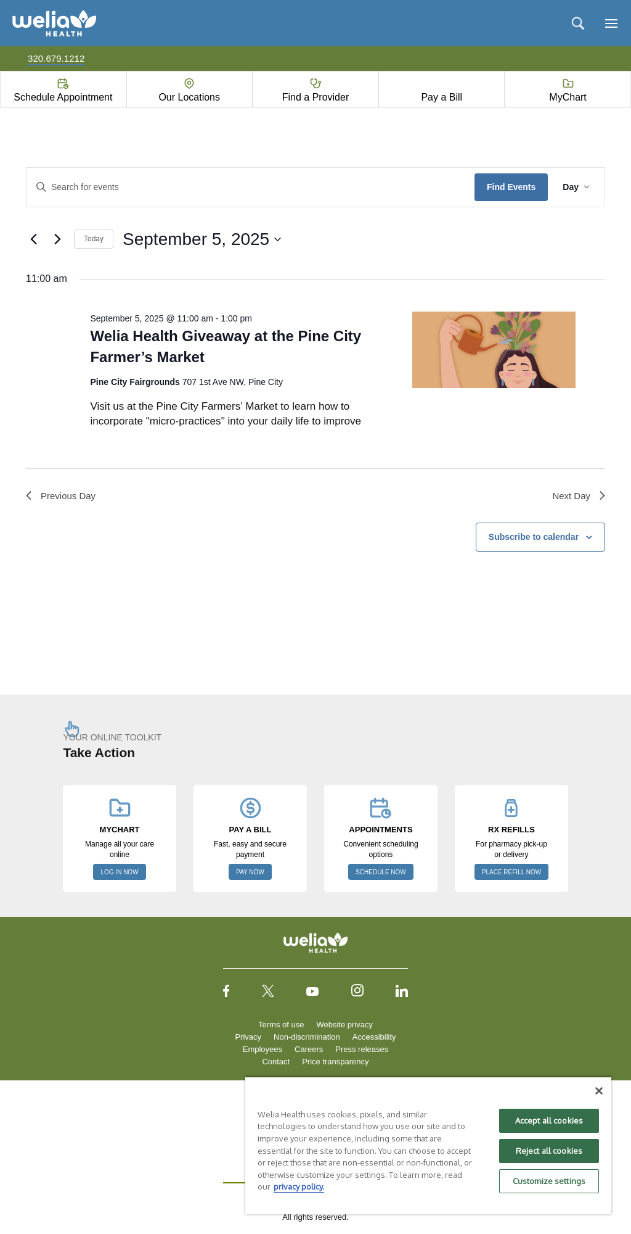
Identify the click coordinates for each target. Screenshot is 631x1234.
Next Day (577, 496)
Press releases (361, 1051)
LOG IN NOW (119, 874)
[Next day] (57, 239)
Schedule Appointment (63, 97)
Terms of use (281, 1026)
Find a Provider (315, 97)
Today (94, 238)
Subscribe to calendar (534, 539)
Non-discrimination (307, 1038)
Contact (276, 1063)
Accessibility (374, 1038)
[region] (428, 1145)
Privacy (248, 1038)
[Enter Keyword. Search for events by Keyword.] (250, 187)
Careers (309, 1051)
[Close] (599, 1091)
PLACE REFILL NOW (511, 874)
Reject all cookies (549, 1151)
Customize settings (549, 1181)
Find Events (511, 187)
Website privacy (344, 1026)
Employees (262, 1051)
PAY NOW (250, 874)
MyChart (567, 97)
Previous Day (62, 496)
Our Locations (189, 97)
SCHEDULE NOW (381, 874)
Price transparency (335, 1063)
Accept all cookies (549, 1120)
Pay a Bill (441, 97)
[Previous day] (33, 239)
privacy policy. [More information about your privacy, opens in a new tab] (299, 1186)
